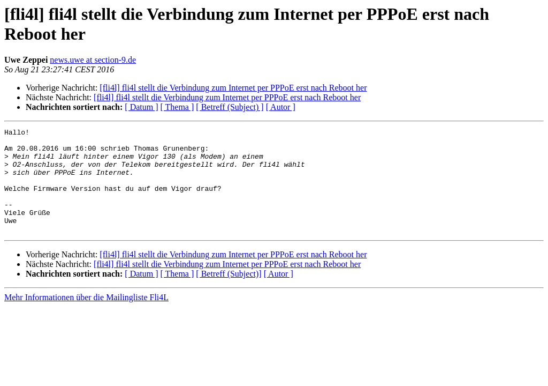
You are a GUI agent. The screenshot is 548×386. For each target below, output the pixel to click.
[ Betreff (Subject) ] (229, 107)
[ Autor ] (280, 107)
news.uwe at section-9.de (93, 59)
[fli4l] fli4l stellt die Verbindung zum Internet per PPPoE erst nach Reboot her (233, 87)
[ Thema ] (177, 107)
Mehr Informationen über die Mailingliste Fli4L (86, 318)
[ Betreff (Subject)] (228, 294)
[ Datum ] (141, 107)
